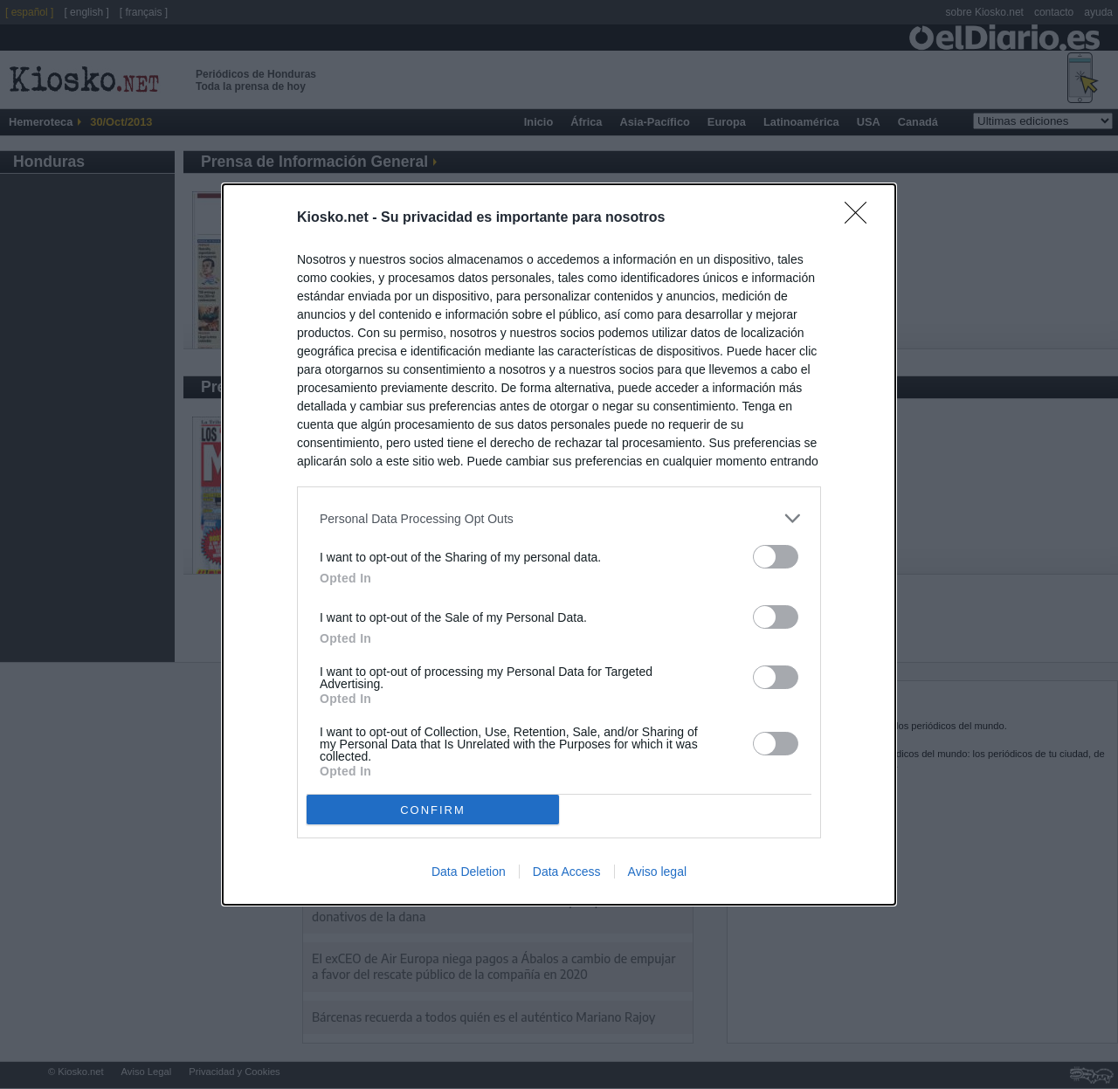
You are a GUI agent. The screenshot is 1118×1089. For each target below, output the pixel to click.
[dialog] (559, 544)
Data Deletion (468, 872)
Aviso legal (657, 872)
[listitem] (559, 518)
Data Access (567, 872)
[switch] (775, 557)
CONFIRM (433, 809)
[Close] (861, 218)
